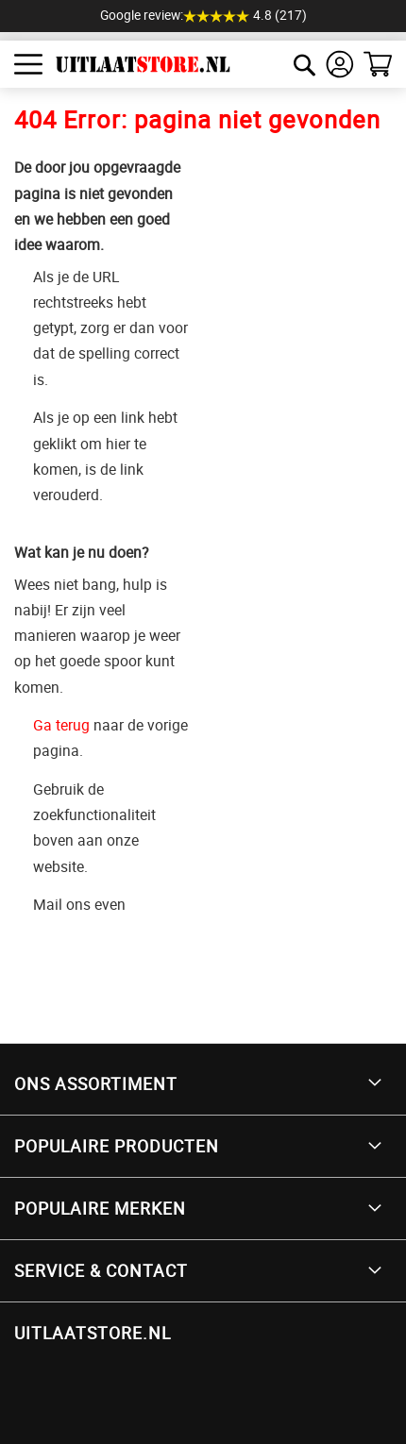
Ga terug (61, 724)
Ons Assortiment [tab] (96, 1083)
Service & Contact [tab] (101, 1270)
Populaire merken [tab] (100, 1208)
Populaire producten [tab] (116, 1145)
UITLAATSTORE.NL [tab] (92, 1332)
